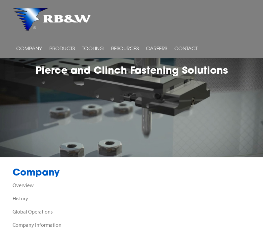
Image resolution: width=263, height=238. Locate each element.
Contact (185, 49)
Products (62, 49)
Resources (125, 49)
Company (29, 49)
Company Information (37, 224)
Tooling (93, 49)
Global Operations (33, 211)
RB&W (52, 19)
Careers (156, 49)
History (20, 198)
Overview (23, 185)
